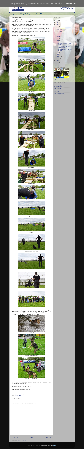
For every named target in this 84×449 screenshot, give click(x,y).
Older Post (48, 437)
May (58, 42)
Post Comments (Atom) (22, 440)
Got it (74, 3)
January (58, 58)
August (58, 36)
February (59, 56)
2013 (57, 62)
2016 (57, 26)
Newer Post (15, 437)
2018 (57, 22)
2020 (57, 18)
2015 (57, 27)
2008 (57, 63)
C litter (19, 395)
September (59, 34)
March (58, 54)
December (59, 29)
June (58, 40)
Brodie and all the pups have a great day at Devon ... (64, 44)
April (58, 52)
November (59, 31)
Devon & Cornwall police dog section (61, 89)
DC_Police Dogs (57, 88)
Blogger (54, 445)
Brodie (16, 395)
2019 (57, 20)
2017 (57, 24)
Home (31, 437)
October (58, 33)
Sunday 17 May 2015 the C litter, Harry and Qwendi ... (63, 47)
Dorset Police (57, 91)
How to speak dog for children (60, 94)
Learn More (69, 3)
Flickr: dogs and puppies (59, 93)
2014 (57, 60)
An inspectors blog (58, 86)
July (58, 38)
